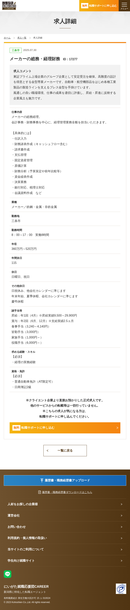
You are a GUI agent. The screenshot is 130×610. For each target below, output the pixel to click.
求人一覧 (21, 37)
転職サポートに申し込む (33, 428)
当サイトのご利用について (26, 549)
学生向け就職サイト (21, 560)
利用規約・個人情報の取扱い (27, 538)
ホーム (7, 37)
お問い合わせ (17, 526)
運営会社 (14, 515)
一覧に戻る (65, 450)
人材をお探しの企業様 (23, 504)
